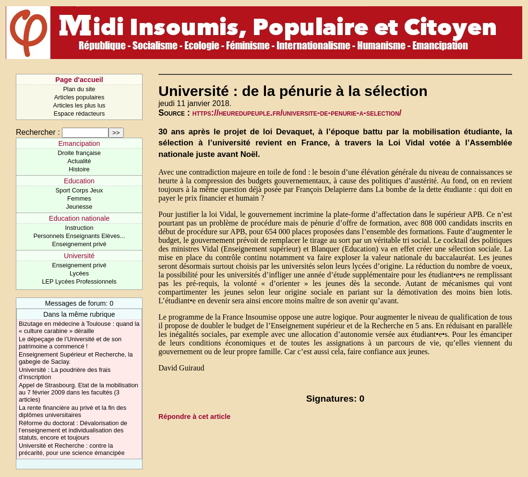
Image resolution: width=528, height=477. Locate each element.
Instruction (79, 227)
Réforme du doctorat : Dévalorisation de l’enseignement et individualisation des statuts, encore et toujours (73, 430)
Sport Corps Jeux (79, 190)
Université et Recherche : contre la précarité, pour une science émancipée (72, 449)
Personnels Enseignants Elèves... (79, 235)
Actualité (79, 161)
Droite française (79, 152)
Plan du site (79, 89)
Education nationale (79, 218)
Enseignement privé (79, 244)
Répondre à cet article (194, 416)
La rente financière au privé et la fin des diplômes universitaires (72, 411)
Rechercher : (38, 132)
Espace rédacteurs (79, 113)
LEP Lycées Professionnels (79, 281)
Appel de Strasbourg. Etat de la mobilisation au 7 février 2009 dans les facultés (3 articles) (78, 392)
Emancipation (79, 143)
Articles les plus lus (79, 105)
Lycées (79, 273)
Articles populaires (79, 97)
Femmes (79, 198)
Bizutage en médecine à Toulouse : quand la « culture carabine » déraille (79, 327)
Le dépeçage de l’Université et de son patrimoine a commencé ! (70, 342)
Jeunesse (79, 206)
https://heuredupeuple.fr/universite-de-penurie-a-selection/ (297, 113)
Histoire (79, 169)
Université (79, 256)
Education (79, 181)
